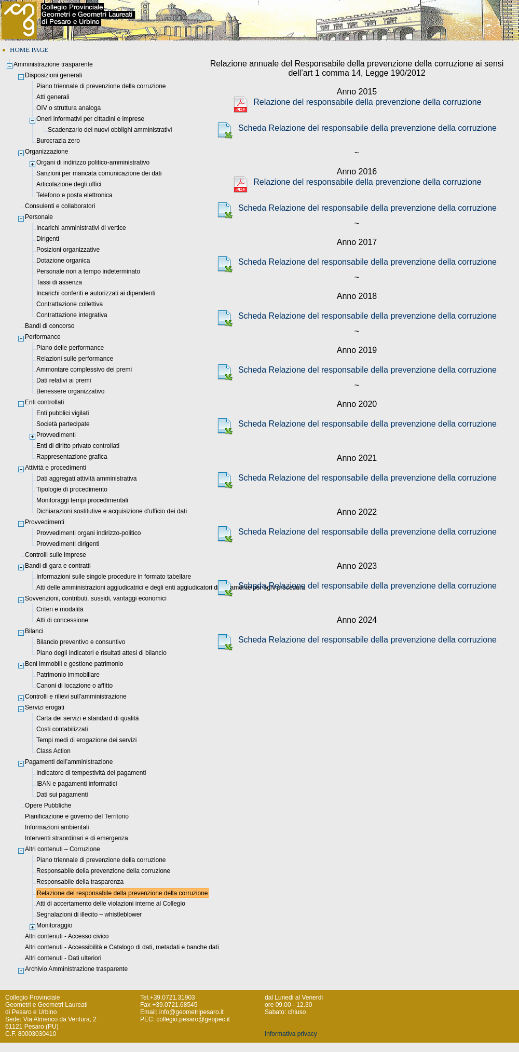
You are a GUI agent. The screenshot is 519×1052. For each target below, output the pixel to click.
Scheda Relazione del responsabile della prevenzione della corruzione (357, 128)
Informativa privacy (291, 1033)
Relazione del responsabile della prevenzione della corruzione (356, 102)
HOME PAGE (29, 49)
